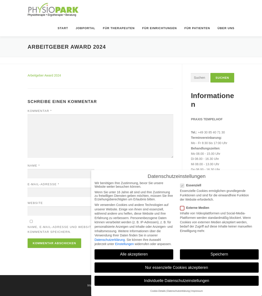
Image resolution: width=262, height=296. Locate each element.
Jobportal (85, 38)
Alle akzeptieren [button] (134, 254)
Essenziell (193, 185)
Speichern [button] (219, 254)
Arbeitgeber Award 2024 (44, 95)
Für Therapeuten (119, 38)
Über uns (226, 38)
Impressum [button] (197, 291)
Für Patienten (197, 38)
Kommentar (40, 130)
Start (63, 38)
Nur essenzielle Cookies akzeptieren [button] (176, 267)
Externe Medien (197, 207)
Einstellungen (124, 244)
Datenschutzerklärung (110, 240)
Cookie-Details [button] (157, 291)
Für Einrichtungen (159, 38)
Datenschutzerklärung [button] (178, 291)
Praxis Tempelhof (206, 139)
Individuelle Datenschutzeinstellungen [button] (176, 280)
